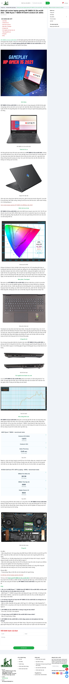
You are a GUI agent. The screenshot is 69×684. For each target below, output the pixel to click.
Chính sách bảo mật (40, 670)
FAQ (4, 35)
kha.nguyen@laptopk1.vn (7, 681)
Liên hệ (51, 21)
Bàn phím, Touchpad (7, 26)
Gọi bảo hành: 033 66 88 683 (41, 674)
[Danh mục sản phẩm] (26, 3)
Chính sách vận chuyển (40, 659)
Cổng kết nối (5, 28)
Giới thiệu (5, 20)
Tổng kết (4, 33)
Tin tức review (53, 18)
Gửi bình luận (24, 647)
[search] (48, 3)
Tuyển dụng (21, 664)
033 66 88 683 (5, 678)
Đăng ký (65, 666)
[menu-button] (2, 3)
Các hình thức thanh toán (41, 667)
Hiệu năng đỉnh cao (7, 31)
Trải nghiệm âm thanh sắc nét (9, 30)
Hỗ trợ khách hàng (22, 657)
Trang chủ (52, 12)
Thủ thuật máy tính (54, 24)
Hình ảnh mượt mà (6, 24)
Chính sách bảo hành (23, 668)
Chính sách (37, 657)
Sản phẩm (52, 16)
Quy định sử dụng (39, 661)
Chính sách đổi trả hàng (24, 666)
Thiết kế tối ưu (6, 22)
